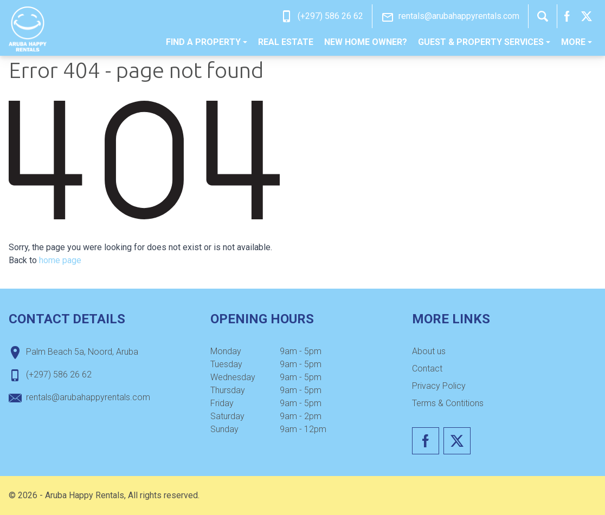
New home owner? (365, 42)
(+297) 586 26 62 (330, 16)
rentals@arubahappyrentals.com (458, 16)
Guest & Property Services (484, 42)
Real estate (285, 42)
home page (60, 260)
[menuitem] (206, 42)
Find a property (206, 42)
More (576, 42)
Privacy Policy (439, 386)
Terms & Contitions (448, 403)
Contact (427, 368)
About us (429, 351)
